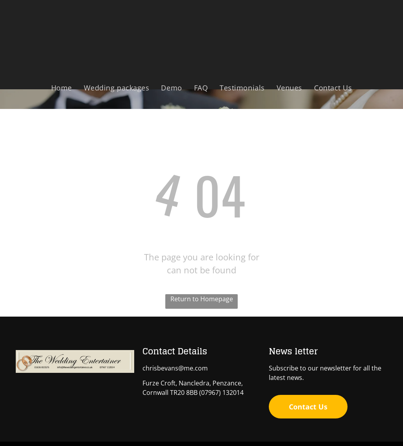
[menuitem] (61, 87)
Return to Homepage (201, 299)
